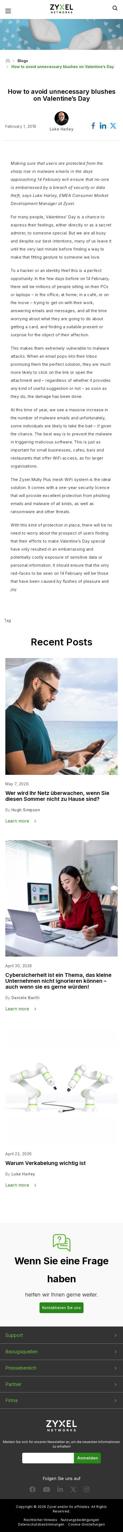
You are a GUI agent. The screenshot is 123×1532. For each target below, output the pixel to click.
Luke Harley (23, 1174)
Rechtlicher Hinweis (40, 1520)
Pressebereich (21, 1368)
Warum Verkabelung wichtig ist (45, 1163)
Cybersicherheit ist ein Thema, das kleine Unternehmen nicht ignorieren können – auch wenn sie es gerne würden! (58, 981)
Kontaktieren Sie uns (61, 1307)
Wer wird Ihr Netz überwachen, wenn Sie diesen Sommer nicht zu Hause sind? (57, 796)
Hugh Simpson (25, 810)
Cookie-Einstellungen (86, 1524)
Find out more (35, 608)
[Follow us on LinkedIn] (60, 1491)
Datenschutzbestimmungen (41, 1524)
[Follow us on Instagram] (86, 1491)
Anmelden (87, 1457)
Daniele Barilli (25, 997)
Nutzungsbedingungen (80, 1520)
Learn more (17, 821)
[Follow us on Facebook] (32, 1491)
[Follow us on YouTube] (46, 1491)
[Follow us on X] (73, 1491)
